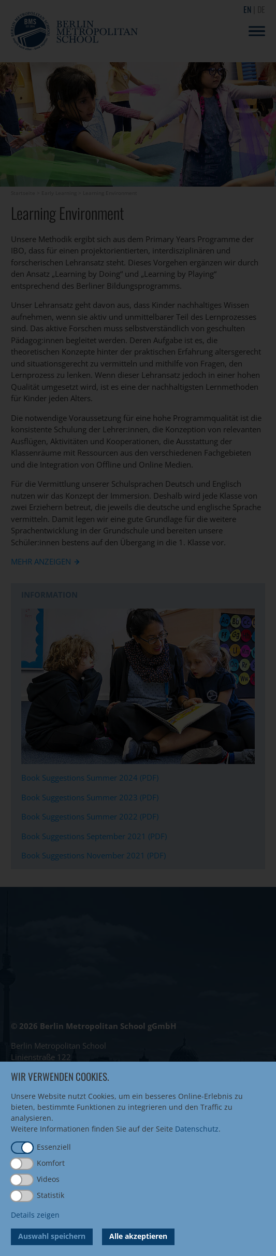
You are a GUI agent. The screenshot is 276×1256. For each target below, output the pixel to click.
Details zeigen (35, 1215)
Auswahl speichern (51, 1236)
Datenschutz (197, 1129)
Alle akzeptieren (138, 1236)
